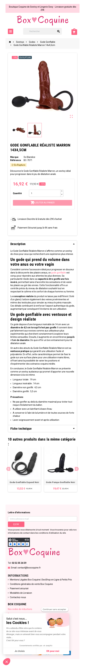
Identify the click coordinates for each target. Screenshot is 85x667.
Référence (15, 160)
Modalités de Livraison (21, 593)
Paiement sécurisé (19, 588)
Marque (14, 157)
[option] (24, 469)
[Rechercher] (42, 31)
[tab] (42, 243)
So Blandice (29, 157)
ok (16, 524)
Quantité (17, 193)
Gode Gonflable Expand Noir (24, 482)
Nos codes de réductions (20, 609)
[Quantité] (44, 193)
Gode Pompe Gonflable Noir (60, 482)
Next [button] (77, 469)
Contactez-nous (18, 597)
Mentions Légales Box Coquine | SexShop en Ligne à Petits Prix (41, 579)
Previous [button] (8, 469)
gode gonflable (58, 272)
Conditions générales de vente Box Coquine (31, 584)
